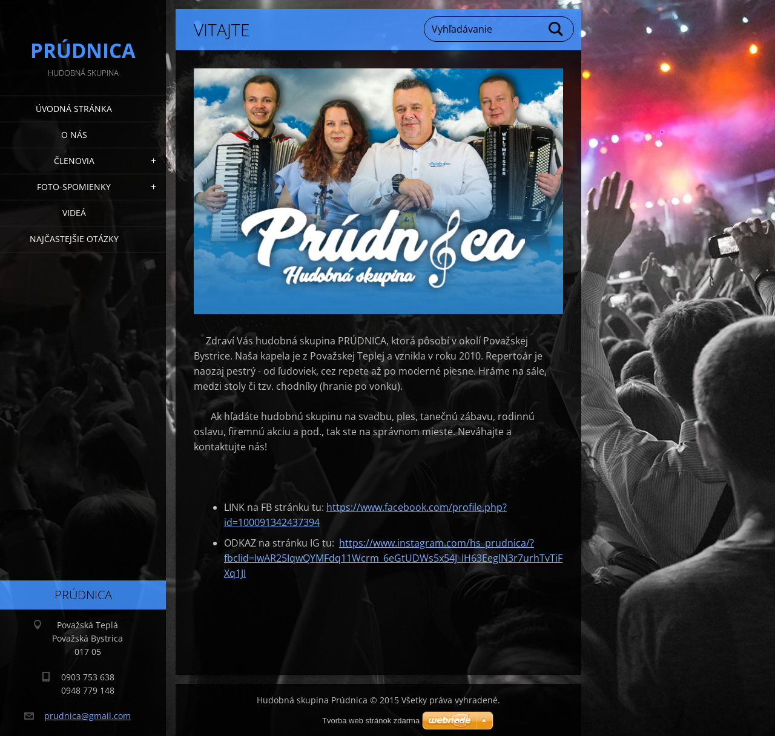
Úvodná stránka (74, 108)
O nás (74, 134)
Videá (74, 212)
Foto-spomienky (74, 186)
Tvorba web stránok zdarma (371, 720)
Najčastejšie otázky (74, 239)
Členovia (74, 160)
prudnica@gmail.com (87, 715)
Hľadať (556, 29)
